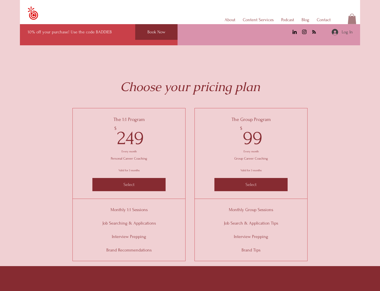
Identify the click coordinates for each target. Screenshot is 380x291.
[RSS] (314, 32)
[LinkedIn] (295, 32)
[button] (352, 19)
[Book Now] (156, 32)
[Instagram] (304, 32)
